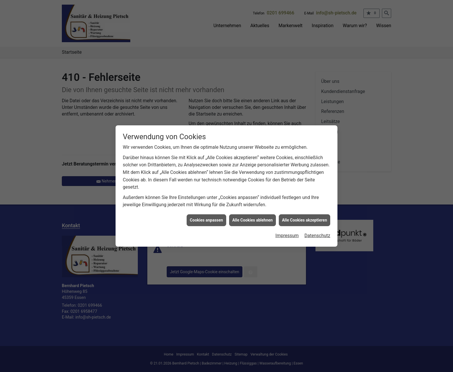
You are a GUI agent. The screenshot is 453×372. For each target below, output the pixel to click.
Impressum (287, 233)
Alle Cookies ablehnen (252, 217)
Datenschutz (317, 233)
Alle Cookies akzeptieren (304, 217)
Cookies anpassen (206, 217)
